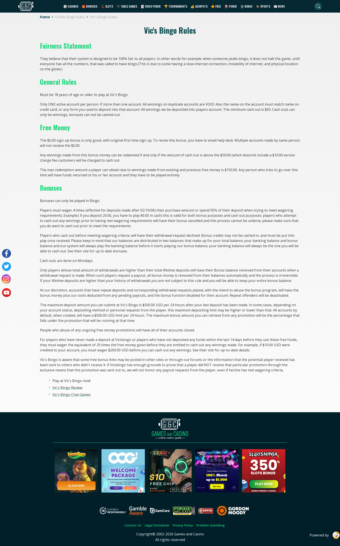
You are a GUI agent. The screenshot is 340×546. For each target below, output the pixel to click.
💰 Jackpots (199, 6)
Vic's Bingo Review (67, 387)
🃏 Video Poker (151, 6)
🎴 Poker (230, 6)
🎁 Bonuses (89, 6)
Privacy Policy (183, 525)
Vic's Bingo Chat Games (71, 394)
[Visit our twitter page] (6, 266)
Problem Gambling (210, 525)
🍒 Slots (107, 6)
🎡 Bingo (246, 6)
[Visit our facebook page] (6, 253)
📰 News (279, 6)
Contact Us (132, 525)
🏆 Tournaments (175, 6)
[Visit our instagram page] (6, 279)
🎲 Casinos (70, 6)
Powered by (325, 535)
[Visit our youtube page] (6, 292)
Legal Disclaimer (157, 525)
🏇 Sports (263, 6)
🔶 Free (216, 6)
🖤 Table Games (126, 6)
